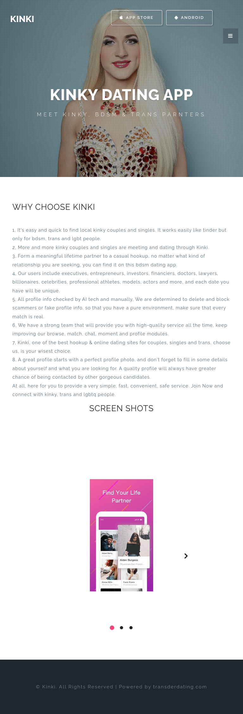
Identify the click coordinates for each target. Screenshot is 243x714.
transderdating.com (180, 687)
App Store (137, 17)
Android (189, 17)
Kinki (22, 19)
